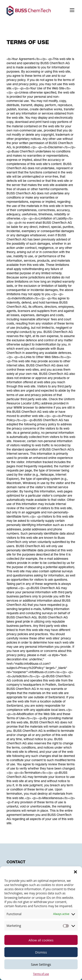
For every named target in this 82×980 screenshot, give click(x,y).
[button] (75, 872)
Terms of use (41, 974)
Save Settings (41, 964)
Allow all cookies (41, 940)
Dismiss (41, 952)
